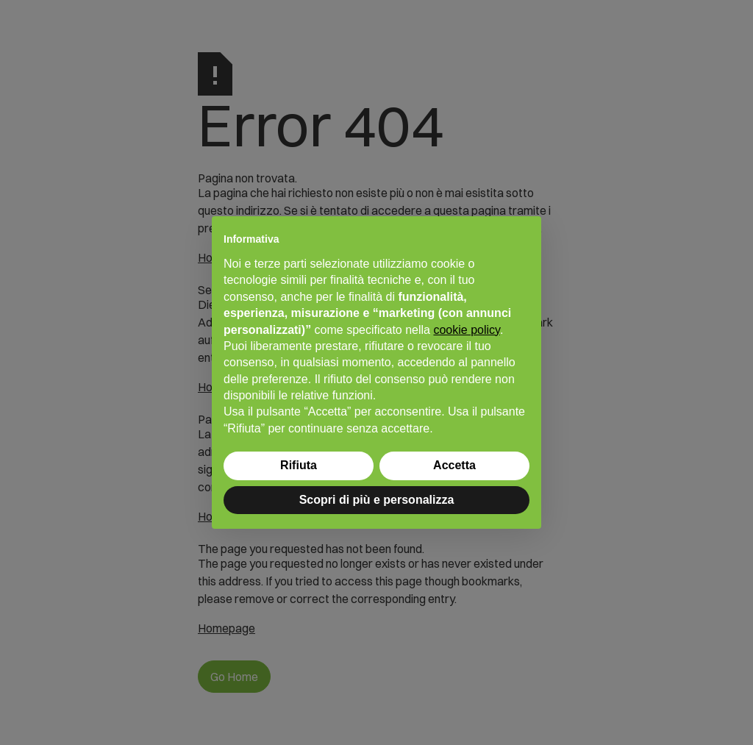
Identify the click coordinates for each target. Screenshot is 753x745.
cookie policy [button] (466, 330)
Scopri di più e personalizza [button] (376, 499)
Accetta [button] (454, 465)
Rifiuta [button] (298, 465)
